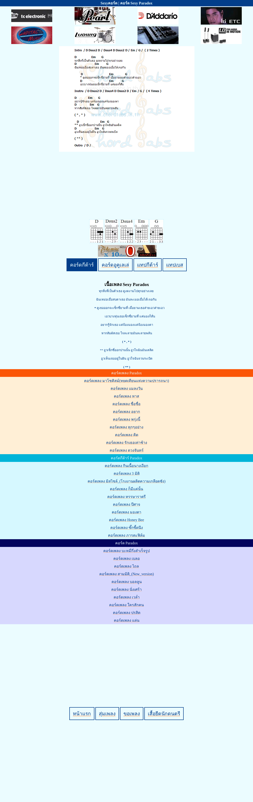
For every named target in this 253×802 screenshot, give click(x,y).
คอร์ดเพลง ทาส (126, 396)
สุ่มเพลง (107, 713)
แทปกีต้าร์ (147, 264)
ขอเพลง (131, 713)
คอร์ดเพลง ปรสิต (126, 613)
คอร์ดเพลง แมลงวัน (127, 388)
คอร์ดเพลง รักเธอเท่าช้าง (126, 443)
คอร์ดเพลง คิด (126, 435)
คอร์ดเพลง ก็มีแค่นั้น (126, 489)
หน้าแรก (82, 713)
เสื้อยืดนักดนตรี (164, 713)
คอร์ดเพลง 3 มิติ (127, 473)
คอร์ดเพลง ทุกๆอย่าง (126, 427)
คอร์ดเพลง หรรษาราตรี (126, 497)
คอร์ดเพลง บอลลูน (127, 582)
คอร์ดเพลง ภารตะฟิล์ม (126, 535)
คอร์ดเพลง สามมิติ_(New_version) (126, 574)
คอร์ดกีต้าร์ (82, 264)
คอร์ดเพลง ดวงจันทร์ (127, 450)
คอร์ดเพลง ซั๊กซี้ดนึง (126, 528)
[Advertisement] (127, 658)
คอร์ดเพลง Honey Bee (126, 520)
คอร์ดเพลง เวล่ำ (127, 597)
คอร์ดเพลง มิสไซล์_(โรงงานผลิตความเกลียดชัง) (127, 481)
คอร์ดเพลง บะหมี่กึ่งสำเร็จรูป (126, 551)
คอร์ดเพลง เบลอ (126, 559)
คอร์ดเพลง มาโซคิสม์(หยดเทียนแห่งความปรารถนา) (126, 381)
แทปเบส (174, 264)
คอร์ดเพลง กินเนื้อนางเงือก (126, 466)
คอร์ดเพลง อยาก (126, 412)
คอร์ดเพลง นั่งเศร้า (126, 589)
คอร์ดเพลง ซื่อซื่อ (126, 404)
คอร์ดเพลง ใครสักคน (126, 605)
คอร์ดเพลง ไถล (126, 566)
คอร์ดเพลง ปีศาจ (126, 504)
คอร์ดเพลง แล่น (126, 620)
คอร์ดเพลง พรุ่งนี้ (126, 419)
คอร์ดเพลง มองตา (126, 512)
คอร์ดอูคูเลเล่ (115, 264)
